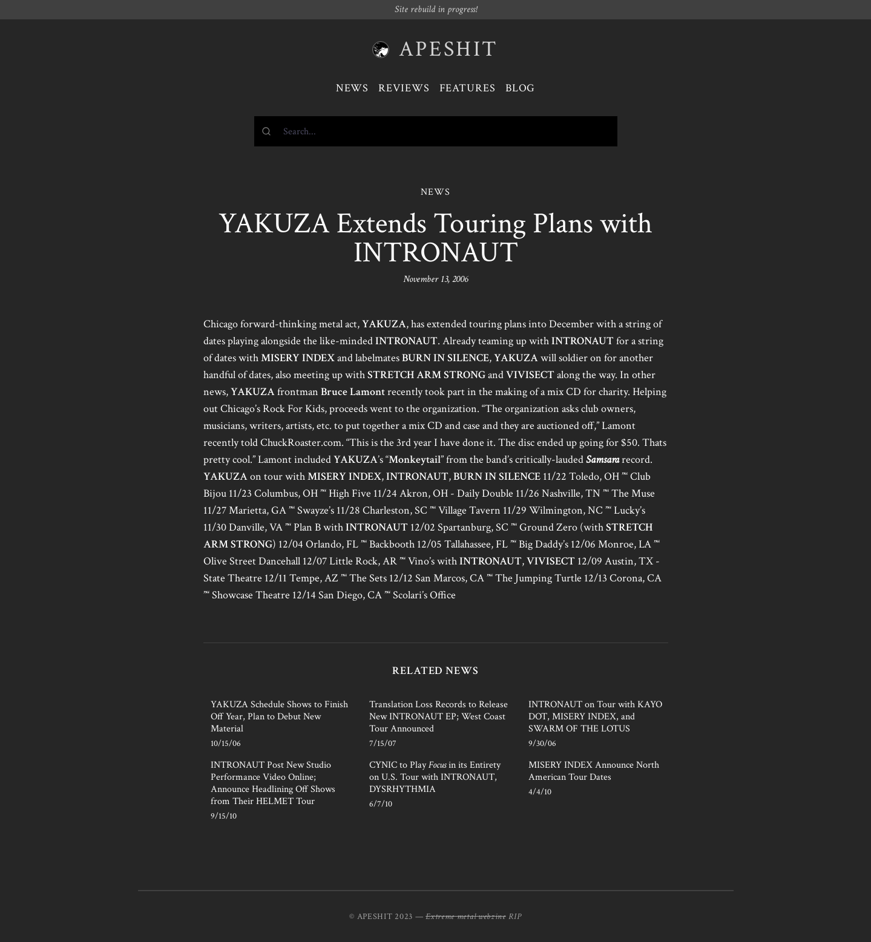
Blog (520, 88)
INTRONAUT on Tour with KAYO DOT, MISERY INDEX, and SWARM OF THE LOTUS (595, 716)
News (352, 88)
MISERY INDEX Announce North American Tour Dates (593, 771)
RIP (515, 916)
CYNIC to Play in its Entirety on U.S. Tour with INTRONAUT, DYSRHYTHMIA (435, 777)
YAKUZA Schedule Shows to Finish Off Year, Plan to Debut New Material (279, 716)
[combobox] (435, 131)
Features (467, 88)
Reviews (403, 88)
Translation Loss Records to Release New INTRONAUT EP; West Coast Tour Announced (438, 716)
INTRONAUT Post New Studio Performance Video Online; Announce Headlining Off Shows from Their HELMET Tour (273, 783)
